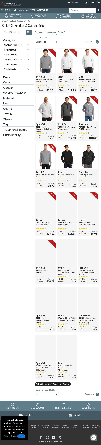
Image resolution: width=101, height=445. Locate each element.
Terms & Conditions (85, 426)
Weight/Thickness (14, 93)
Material (8, 98)
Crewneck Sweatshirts (17, 44)
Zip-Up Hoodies (17, 69)
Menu (5, 10)
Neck (6, 103)
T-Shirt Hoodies (17, 64)
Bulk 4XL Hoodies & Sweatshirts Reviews (53, 384)
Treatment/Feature (15, 129)
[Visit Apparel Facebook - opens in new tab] (41, 437)
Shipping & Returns (35, 426)
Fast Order (42, 10)
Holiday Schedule (65, 426)
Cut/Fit (7, 108)
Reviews (30, 10)
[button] (70, 2)
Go (28, 32)
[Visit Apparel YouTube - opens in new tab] (54, 437)
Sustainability (12, 135)
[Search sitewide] (82, 10)
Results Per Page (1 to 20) (45, 390)
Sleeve (7, 119)
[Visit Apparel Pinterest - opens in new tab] (60, 437)
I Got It (21, 436)
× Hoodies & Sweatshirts (46, 33)
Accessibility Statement (95, 426)
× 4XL (61, 33)
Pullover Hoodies (17, 54)
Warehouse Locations (45, 426)
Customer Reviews (55, 426)
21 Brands (19, 10)
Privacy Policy (10, 436)
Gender (8, 87)
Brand (7, 77)
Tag (5, 124)
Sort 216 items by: (41, 38)
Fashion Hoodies (17, 49)
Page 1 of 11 (92, 394)
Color (6, 82)
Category (9, 40)
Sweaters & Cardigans (17, 59)
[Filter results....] (14, 32)
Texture (8, 114)
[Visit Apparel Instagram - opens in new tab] (48, 437)
